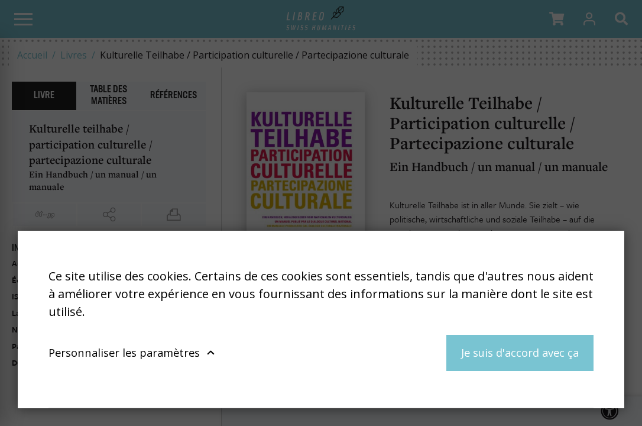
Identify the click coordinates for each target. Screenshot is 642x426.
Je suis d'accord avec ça (520, 352)
